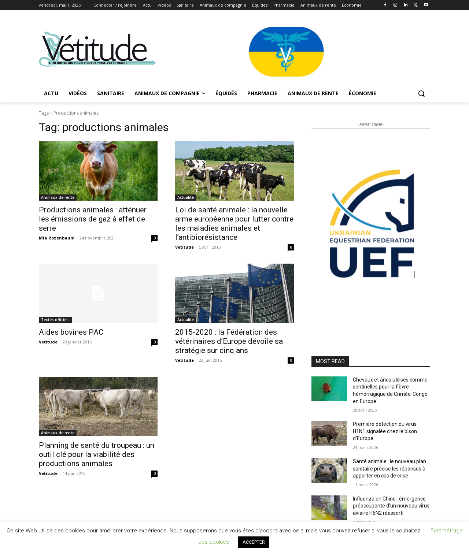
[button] (421, 93)
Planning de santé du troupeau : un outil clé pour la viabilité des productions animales (96, 454)
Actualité (185, 197)
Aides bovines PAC (71, 332)
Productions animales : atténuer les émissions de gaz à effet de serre (93, 219)
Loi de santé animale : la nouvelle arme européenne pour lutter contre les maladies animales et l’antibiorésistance (234, 223)
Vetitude (184, 247)
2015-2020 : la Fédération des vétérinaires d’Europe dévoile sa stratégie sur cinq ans (229, 341)
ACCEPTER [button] (254, 542)
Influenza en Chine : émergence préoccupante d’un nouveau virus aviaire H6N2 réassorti (391, 506)
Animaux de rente (57, 197)
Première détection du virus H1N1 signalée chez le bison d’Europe (385, 431)
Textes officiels (55, 319)
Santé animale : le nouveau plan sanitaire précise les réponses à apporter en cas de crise (389, 468)
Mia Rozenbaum (56, 238)
